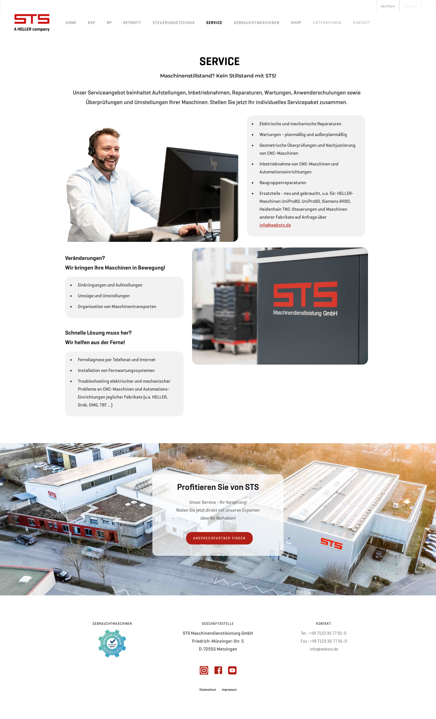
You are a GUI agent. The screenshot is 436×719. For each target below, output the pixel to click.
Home (71, 22)
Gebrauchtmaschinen (257, 22)
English (410, 6)
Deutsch (388, 6)
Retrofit (132, 22)
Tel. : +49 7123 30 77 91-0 (323, 633)
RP (109, 22)
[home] (32, 22)
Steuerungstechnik (174, 22)
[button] (327, 22)
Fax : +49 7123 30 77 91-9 (324, 641)
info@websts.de (275, 225)
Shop (296, 22)
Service (214, 22)
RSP (91, 22)
